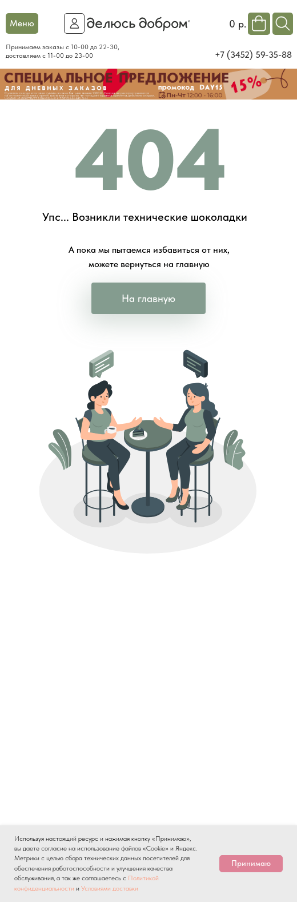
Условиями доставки (109, 888)
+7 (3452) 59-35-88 (253, 54)
